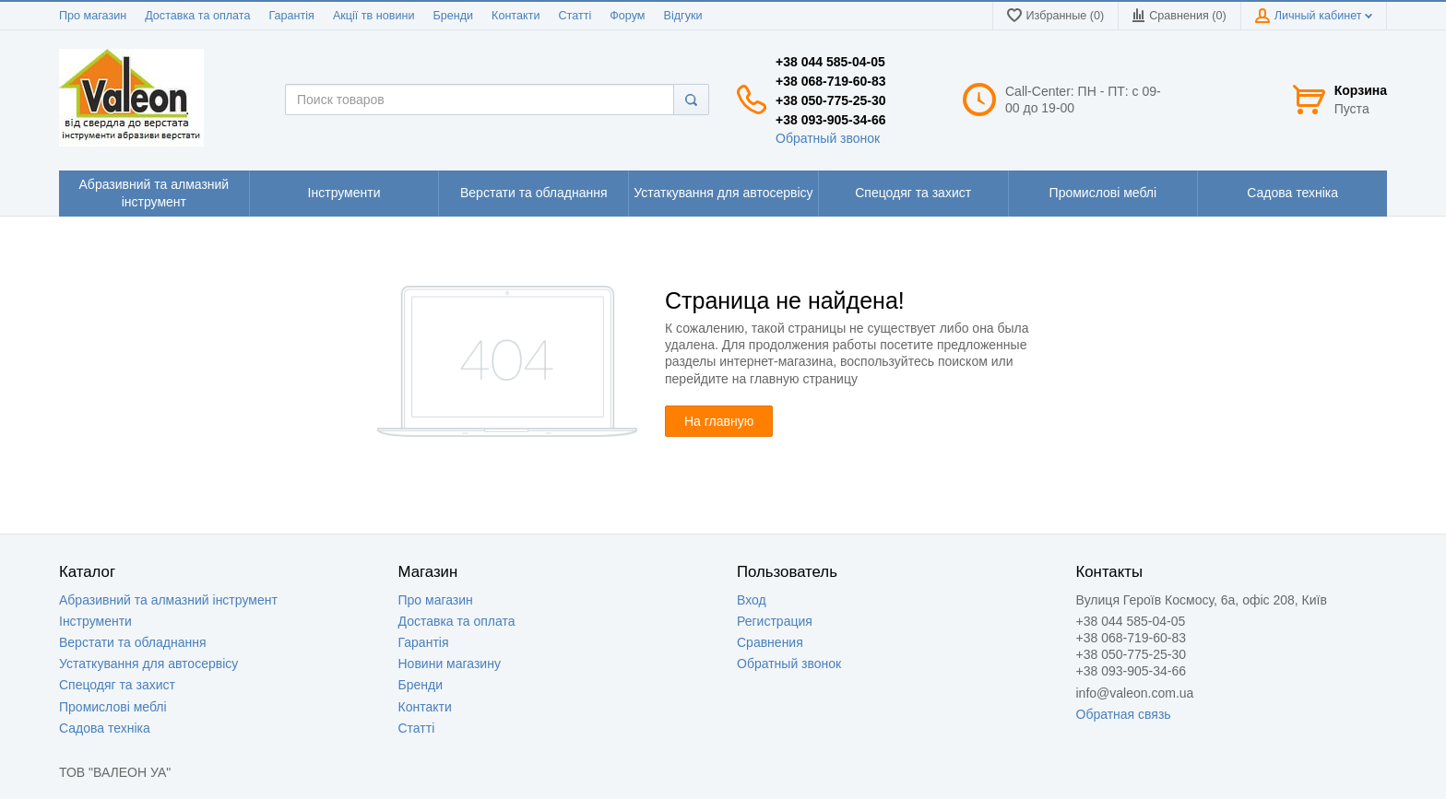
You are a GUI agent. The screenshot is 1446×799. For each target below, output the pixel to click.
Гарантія (291, 15)
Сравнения (770, 642)
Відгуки (683, 15)
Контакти (515, 15)
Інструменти (95, 621)
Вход (751, 600)
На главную (718, 421)
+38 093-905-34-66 (831, 119)
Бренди (453, 15)
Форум (627, 15)
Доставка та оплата (197, 15)
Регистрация (774, 621)
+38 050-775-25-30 (831, 100)
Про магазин (92, 15)
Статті (574, 15)
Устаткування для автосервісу (148, 663)
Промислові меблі (113, 706)
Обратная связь (1123, 714)
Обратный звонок (828, 138)
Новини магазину (449, 663)
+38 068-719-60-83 (831, 81)
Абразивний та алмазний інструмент (168, 600)
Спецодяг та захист (117, 684)
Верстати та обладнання (133, 642)
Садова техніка (104, 728)
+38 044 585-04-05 (830, 61)
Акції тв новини (374, 15)
